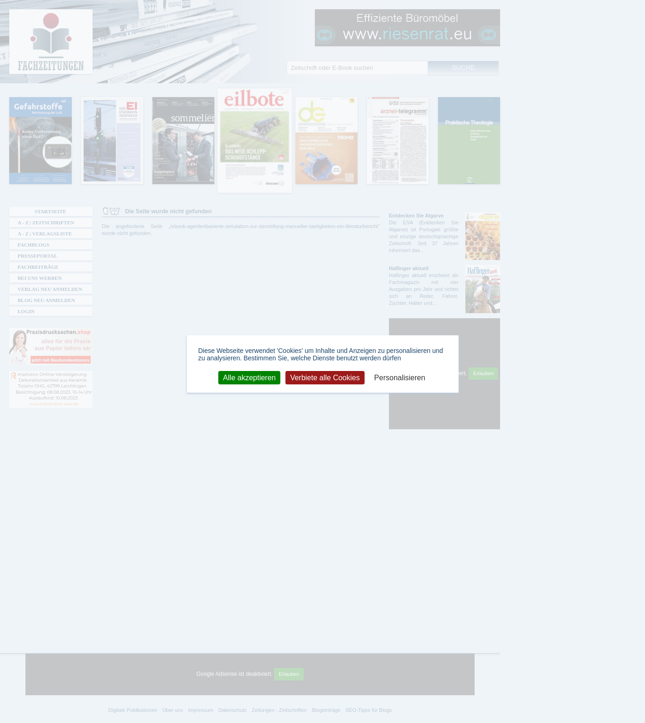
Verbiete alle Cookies (325, 377)
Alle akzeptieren (249, 377)
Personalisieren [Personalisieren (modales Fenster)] (399, 377)
